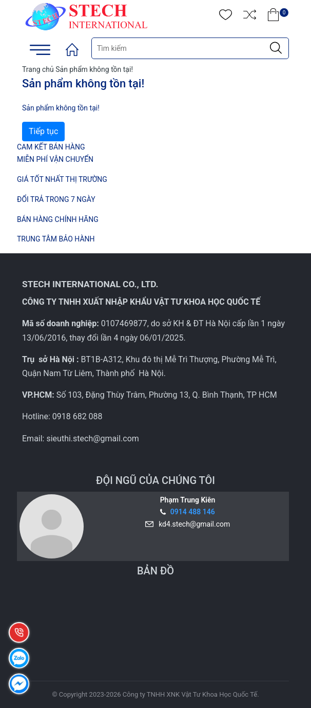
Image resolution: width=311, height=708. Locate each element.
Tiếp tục (43, 131)
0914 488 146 (192, 512)
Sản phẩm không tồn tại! (94, 69)
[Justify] (276, 48)
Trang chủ (38, 69)
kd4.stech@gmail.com (192, 524)
